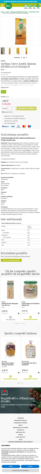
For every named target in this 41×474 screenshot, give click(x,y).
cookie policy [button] (4, 453)
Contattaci (20, 430)
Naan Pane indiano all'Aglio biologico (8, 364)
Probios (3, 61)
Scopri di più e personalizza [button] (20, 470)
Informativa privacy (20, 420)
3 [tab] (19, 323)
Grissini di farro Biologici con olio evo (10, 304)
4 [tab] (20, 323)
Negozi (20, 434)
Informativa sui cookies (20, 427)
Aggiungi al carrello (26, 108)
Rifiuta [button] (11, 466)
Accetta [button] (30, 466)
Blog (20, 439)
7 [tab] (25, 323)
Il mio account (20, 437)
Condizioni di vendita (20, 422)
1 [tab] (16, 323)
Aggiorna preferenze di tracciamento (20, 442)
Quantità (4, 108)
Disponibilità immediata (30, 318)
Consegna (20, 418)
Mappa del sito (20, 432)
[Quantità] (12, 108)
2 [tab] (17, 323)
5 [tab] (22, 323)
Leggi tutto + (5, 87)
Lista (34, 6)
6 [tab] (23, 323)
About (20, 425)
